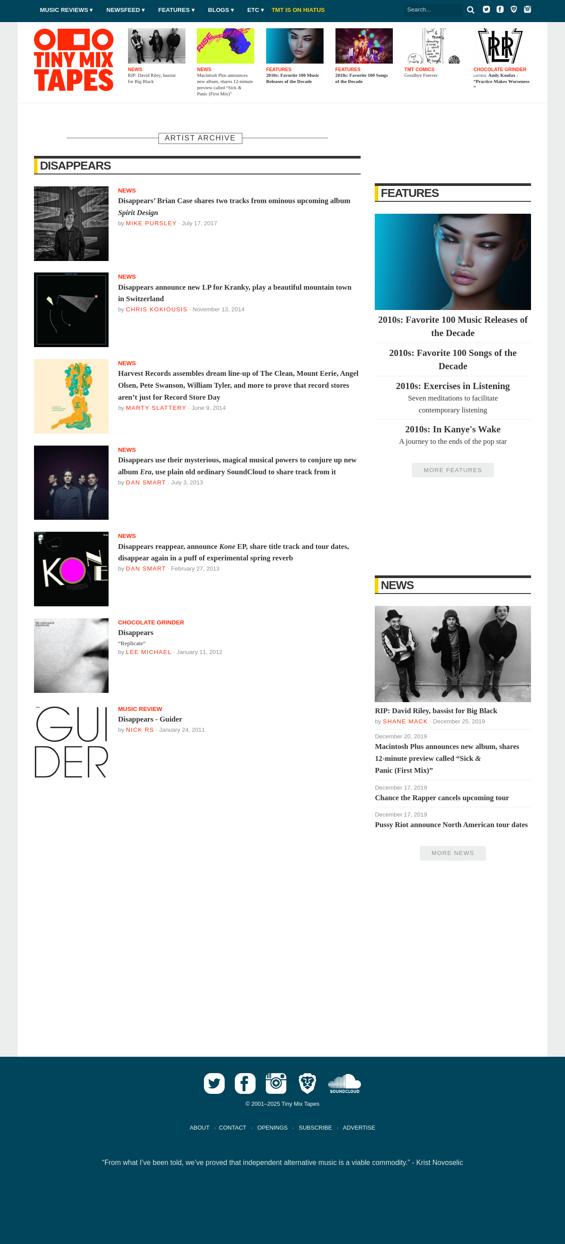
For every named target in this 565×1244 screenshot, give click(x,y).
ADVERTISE (359, 1127)
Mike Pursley (151, 223)
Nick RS (140, 729)
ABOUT (200, 1127)
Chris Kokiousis (157, 309)
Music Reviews (64, 10)
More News (453, 853)
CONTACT (232, 1127)
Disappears (75, 165)
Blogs (218, 10)
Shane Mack (405, 721)
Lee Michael (149, 652)
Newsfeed (123, 10)
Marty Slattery (156, 408)
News (397, 585)
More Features (453, 470)
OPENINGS (272, 1127)
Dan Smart (146, 482)
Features (173, 10)
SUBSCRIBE (315, 1127)
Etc (253, 10)
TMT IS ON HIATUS (298, 10)
